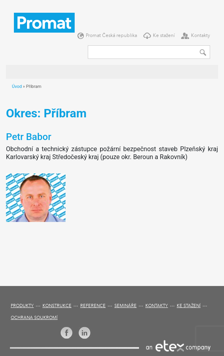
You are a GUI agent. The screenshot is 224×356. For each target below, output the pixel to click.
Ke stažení (164, 35)
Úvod (17, 86)
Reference (93, 306)
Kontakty (200, 35)
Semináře (125, 306)
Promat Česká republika (111, 35)
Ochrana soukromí (34, 318)
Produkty (22, 306)
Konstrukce (56, 306)
